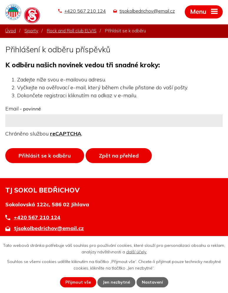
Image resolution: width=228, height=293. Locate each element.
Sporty (31, 31)
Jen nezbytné (116, 282)
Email (23, 108)
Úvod (10, 31)
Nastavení (152, 282)
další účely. (136, 252)
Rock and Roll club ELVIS (71, 31)
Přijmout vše (78, 282)
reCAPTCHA (65, 133)
